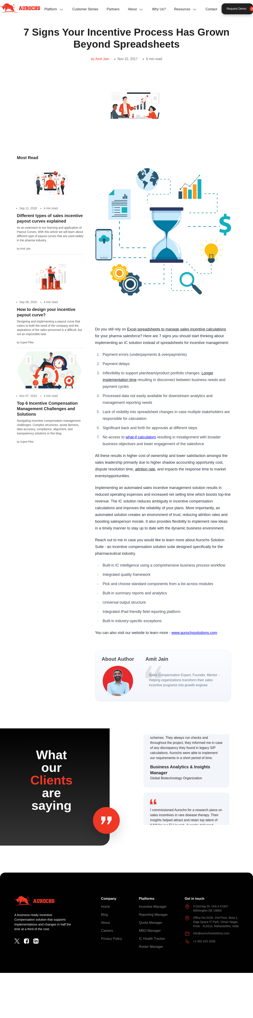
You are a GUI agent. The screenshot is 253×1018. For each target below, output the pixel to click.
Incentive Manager (153, 906)
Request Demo (240, 8)
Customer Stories (85, 9)
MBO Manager (150, 930)
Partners (113, 9)
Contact (211, 9)
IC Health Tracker (152, 938)
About (132, 9)
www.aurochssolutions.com (194, 633)
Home (105, 906)
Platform (50, 9)
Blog (104, 914)
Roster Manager (151, 946)
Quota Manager (150, 922)
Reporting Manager (153, 914)
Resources (182, 9)
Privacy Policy (111, 938)
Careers (107, 930)
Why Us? (159, 9)
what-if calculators (141, 437)
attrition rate (145, 469)
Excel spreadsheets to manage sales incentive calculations (176, 329)
